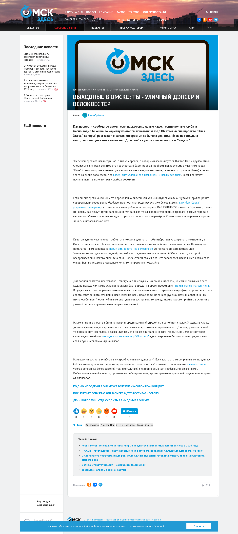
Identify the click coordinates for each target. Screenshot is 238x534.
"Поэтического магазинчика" (191, 285)
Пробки (147, 19)
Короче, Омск (168, 27)
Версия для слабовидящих (46, 503)
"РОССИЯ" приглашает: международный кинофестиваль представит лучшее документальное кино (142, 450)
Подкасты (97, 27)
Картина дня (74, 12)
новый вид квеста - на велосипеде (131, 249)
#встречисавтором (131, 27)
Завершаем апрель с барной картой (104, 469)
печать (135, 89)
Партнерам (97, 519)
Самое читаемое (128, 12)
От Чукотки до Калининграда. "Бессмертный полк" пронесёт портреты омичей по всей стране (42, 68)
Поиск (212, 12)
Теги (79, 425)
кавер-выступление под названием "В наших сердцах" (147, 175)
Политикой (159, 526)
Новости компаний (99, 12)
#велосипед (92, 425)
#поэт (140, 425)
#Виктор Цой (107, 425)
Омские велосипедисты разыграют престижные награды (37, 56)
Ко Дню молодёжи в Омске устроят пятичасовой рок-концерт (118, 386)
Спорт (193, 27)
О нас (86, 519)
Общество (33, 27)
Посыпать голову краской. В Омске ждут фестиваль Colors (116, 393)
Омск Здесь (36, 13)
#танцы (149, 425)
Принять (199, 526)
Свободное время (65, 27)
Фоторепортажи (154, 12)
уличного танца (196, 364)
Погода (121, 19)
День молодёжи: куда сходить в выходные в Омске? (111, 400)
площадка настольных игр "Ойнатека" (125, 336)
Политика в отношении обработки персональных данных (133, 519)
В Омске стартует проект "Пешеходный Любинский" (114, 464)
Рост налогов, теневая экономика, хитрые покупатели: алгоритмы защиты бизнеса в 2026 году (140, 445)
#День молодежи (125, 425)
